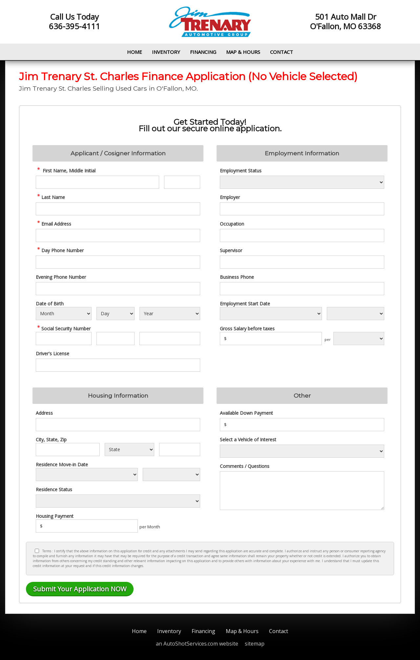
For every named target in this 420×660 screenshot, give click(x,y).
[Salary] (271, 338)
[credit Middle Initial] (182, 182)
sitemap (254, 643)
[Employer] (302, 208)
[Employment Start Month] (271, 313)
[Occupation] (302, 235)
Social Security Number (63, 328)
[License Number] (118, 365)
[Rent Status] (118, 501)
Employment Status (241, 170)
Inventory (166, 52)
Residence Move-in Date (62, 464)
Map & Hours (243, 52)
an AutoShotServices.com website (197, 643)
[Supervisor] (302, 262)
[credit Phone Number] (118, 262)
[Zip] (179, 449)
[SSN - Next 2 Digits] (115, 338)
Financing (203, 52)
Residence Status (54, 489)
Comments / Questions (244, 466)
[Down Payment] (302, 424)
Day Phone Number (60, 250)
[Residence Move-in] (87, 474)
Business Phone (237, 277)
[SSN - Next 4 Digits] (169, 338)
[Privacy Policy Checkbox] (37, 551)
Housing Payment (55, 516)
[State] (129, 449)
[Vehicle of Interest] (302, 451)
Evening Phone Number (61, 277)
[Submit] (80, 589)
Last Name (50, 197)
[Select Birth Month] (64, 313)
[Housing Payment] (87, 526)
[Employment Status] (302, 182)
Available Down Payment (246, 413)
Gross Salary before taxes (247, 328)
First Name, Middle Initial (65, 170)
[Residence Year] (171, 474)
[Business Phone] (302, 288)
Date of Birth (50, 303)
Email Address (53, 224)
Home (134, 52)
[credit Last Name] (118, 208)
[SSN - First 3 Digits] (64, 338)
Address (44, 413)
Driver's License (52, 353)
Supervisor (231, 250)
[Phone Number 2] (118, 288)
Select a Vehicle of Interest (248, 439)
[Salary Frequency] (358, 338)
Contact (281, 52)
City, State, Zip (51, 439)
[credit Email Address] (118, 235)
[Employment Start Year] (355, 313)
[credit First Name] (97, 182)
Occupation (232, 224)
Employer (230, 197)
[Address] (118, 424)
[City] (68, 449)
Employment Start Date (245, 303)
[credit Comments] (302, 490)
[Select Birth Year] (169, 313)
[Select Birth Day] (115, 313)
